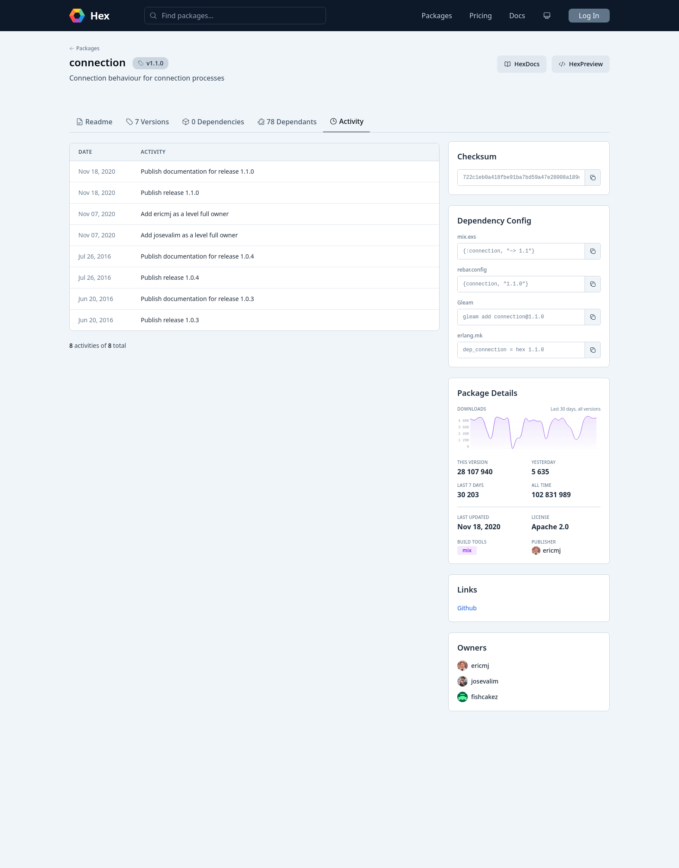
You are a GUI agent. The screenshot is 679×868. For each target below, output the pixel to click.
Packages (437, 15)
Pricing (480, 15)
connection (97, 62)
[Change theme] (547, 15)
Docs (517, 15)
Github (467, 608)
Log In (589, 15)
